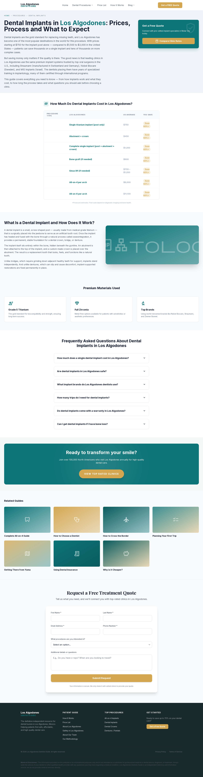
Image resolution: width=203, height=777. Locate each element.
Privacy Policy (160, 752)
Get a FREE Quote (170, 5)
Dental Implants (111, 722)
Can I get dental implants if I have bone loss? (101, 424)
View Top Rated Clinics (101, 473)
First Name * (56, 613)
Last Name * (108, 613)
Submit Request (101, 678)
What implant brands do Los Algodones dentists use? (101, 384)
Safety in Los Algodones (73, 731)
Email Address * (57, 626)
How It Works (117, 5)
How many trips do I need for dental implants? (101, 397)
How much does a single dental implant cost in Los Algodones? (101, 358)
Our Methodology (70, 739)
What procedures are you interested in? (68, 639)
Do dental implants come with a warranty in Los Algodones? (101, 411)
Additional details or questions (64, 652)
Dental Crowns (111, 726)
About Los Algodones (72, 726)
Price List (101, 5)
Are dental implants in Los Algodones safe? (101, 371)
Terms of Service (175, 752)
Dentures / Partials (112, 731)
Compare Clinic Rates (168, 41)
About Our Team (70, 735)
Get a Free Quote (157, 726)
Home (65, 5)
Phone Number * (110, 626)
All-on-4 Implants (112, 718)
